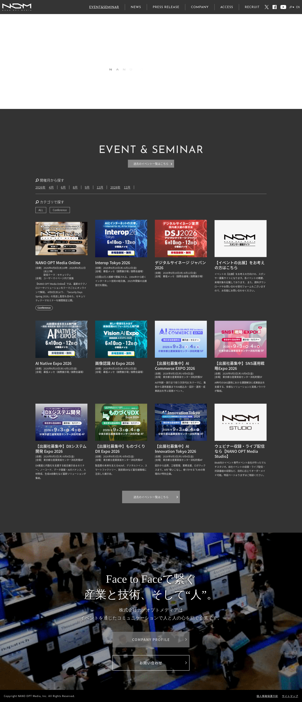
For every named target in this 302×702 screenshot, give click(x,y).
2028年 (115, 187)
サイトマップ (290, 696)
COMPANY (200, 7)
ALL (41, 210)
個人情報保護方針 (267, 696)
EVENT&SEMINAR (104, 7)
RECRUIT (252, 7)
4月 (51, 187)
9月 (87, 187)
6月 (63, 187)
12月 (100, 187)
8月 (75, 187)
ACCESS (226, 7)
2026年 (40, 187)
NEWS (136, 7)
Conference (60, 210)
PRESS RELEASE (166, 7)
